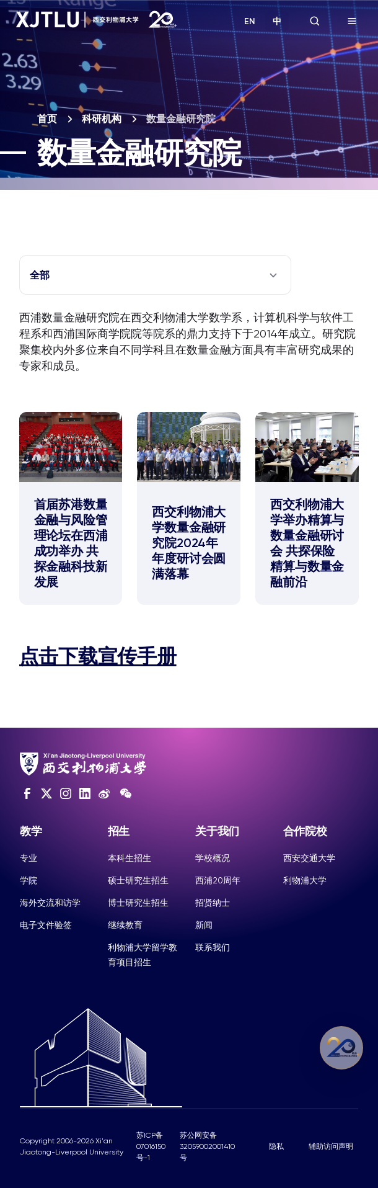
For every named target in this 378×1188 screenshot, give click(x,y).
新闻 (204, 925)
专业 (28, 858)
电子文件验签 (46, 925)
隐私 (276, 1146)
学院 (28, 880)
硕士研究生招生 (138, 880)
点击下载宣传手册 (98, 656)
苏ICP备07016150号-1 (150, 1146)
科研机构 (101, 119)
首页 (47, 119)
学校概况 (212, 858)
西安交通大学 (309, 858)
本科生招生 (129, 858)
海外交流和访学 (50, 903)
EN (249, 21)
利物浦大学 (305, 880)
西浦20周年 (217, 880)
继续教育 (125, 925)
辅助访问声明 (331, 1146)
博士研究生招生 (138, 903)
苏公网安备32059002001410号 (207, 1146)
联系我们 (212, 947)
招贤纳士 (212, 903)
